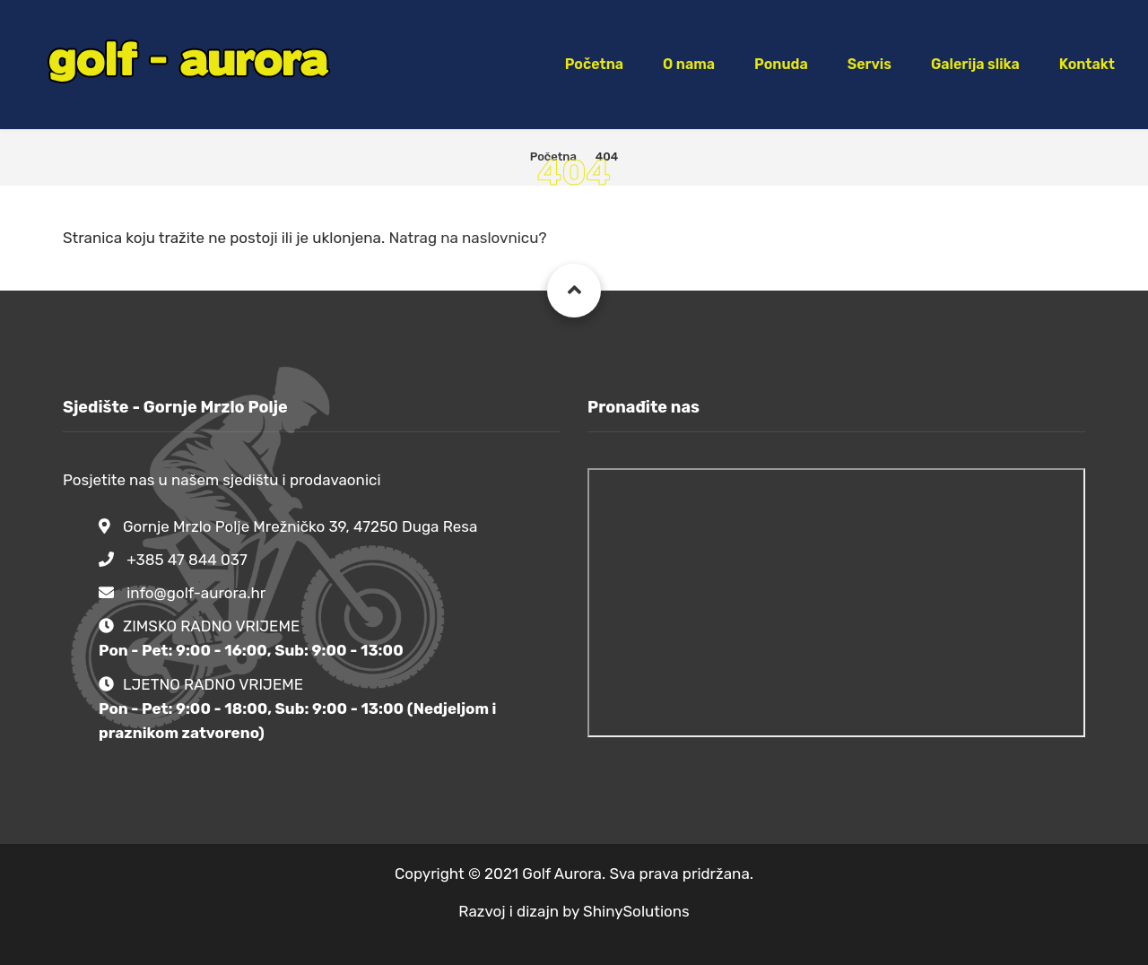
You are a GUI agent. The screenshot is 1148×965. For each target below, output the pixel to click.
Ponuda (781, 64)
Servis (869, 64)
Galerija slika (975, 64)
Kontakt (1087, 64)
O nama (689, 64)
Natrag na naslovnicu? (467, 238)
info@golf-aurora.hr (194, 593)
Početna (594, 64)
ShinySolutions (636, 911)
